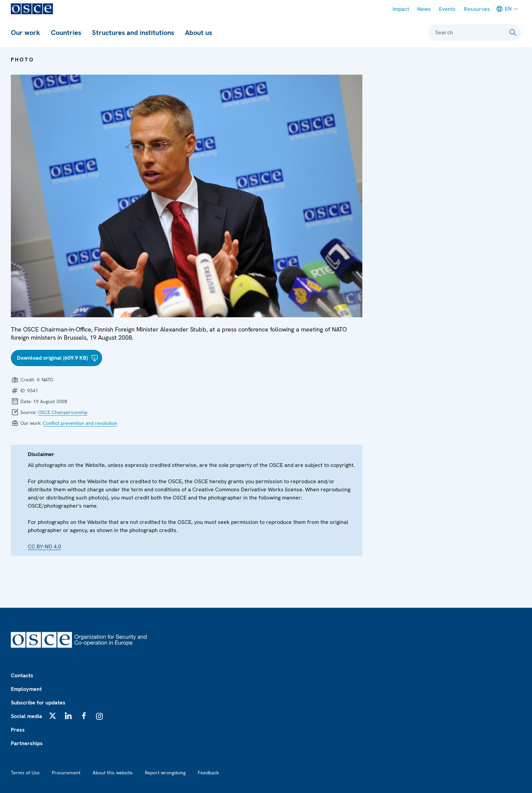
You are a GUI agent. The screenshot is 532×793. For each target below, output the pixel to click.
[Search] (513, 32)
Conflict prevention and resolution (80, 423)
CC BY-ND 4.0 (44, 546)
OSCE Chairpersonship (63, 412)
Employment (26, 689)
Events (447, 9)
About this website (113, 773)
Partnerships (27, 743)
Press (18, 729)
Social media (26, 716)
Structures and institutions (133, 32)
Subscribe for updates (38, 702)
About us (198, 32)
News (424, 9)
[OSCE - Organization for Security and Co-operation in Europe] (32, 8)
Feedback (208, 773)
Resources (477, 9)
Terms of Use (25, 773)
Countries (66, 32)
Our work (25, 32)
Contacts (22, 675)
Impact (401, 9)
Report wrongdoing (165, 773)
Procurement (66, 773)
